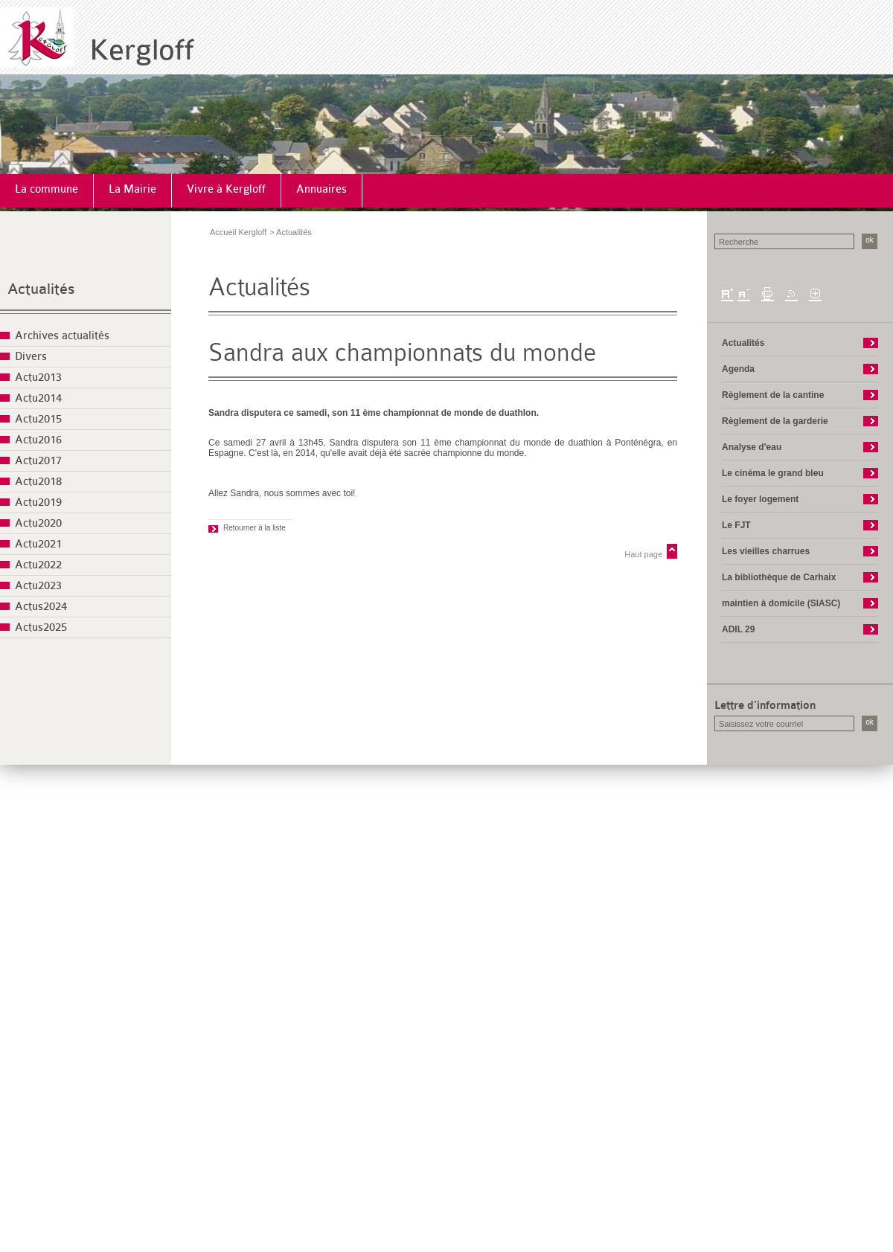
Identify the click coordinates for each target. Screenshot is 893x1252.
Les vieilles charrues (766, 551)
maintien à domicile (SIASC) (781, 603)
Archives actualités (62, 336)
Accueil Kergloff (238, 232)
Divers (31, 356)
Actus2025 (41, 627)
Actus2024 (41, 606)
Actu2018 (38, 481)
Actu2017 (38, 461)
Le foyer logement (760, 499)
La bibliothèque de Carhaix (779, 577)
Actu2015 (38, 419)
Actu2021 (38, 544)
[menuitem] (47, 191)
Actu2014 (38, 398)
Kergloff (141, 50)
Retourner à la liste (254, 528)
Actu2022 (38, 565)
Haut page (643, 554)
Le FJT (736, 525)
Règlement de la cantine (773, 395)
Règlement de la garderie (775, 421)
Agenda (738, 369)
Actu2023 (38, 586)
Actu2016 (38, 440)
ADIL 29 (738, 629)
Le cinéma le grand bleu (773, 473)
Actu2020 (38, 523)
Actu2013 (38, 377)
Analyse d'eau (751, 447)
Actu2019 (38, 502)
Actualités (41, 289)
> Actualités (290, 232)
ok (869, 240)
